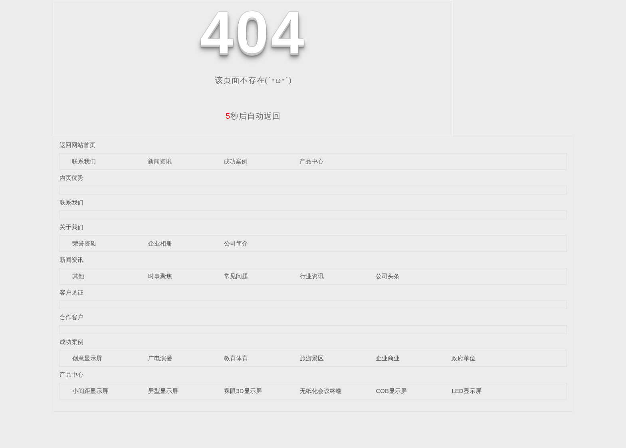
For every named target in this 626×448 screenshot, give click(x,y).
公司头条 (388, 276)
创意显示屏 (87, 358)
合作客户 (71, 317)
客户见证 (71, 292)
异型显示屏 (163, 390)
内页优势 (71, 177)
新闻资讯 (160, 161)
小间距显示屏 (90, 390)
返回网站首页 (77, 144)
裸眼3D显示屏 (242, 390)
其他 (78, 276)
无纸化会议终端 (321, 390)
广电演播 (160, 358)
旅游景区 (312, 358)
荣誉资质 (84, 243)
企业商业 (388, 358)
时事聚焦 (160, 276)
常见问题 (236, 276)
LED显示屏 (466, 390)
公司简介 (236, 243)
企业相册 (160, 243)
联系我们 (84, 161)
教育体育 (236, 358)
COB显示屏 (391, 390)
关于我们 (71, 227)
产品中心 (311, 161)
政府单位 (463, 358)
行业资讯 (312, 276)
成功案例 (236, 161)
